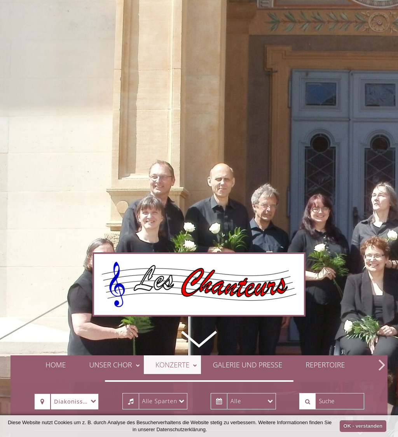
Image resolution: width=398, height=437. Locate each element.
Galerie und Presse (247, 348)
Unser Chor (114, 348)
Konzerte (176, 348)
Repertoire (325, 348)
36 (293, 403)
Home (55, 348)
